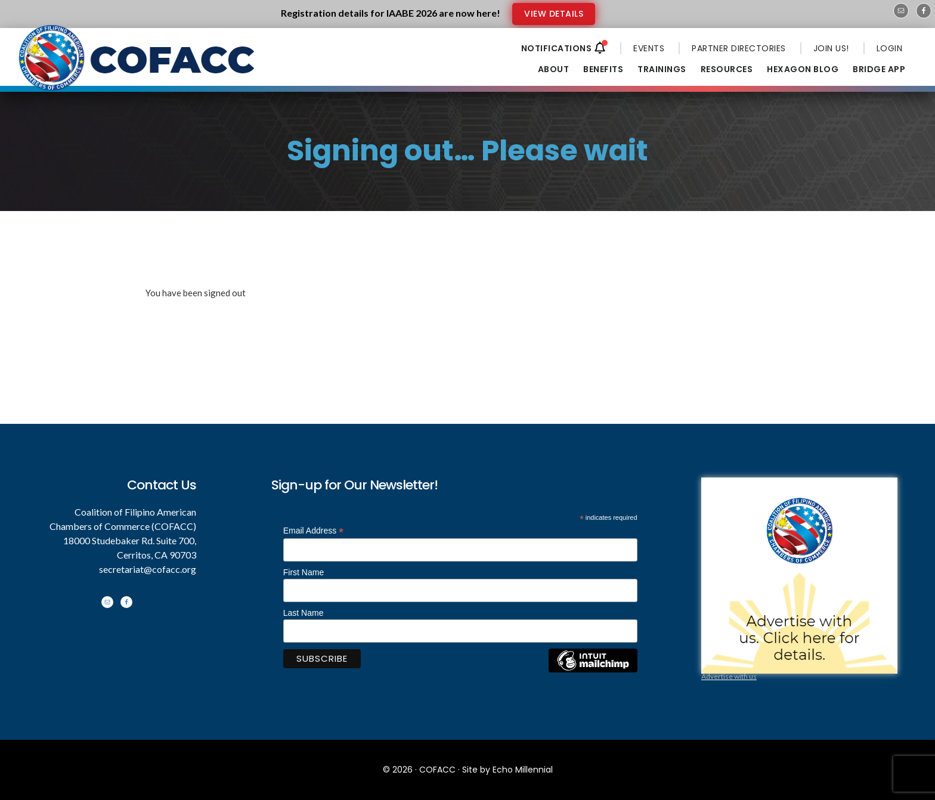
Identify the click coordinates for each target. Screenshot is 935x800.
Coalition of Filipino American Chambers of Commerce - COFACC (137, 66)
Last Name (303, 613)
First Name (303, 572)
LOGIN (890, 48)
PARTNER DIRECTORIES (739, 48)
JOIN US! (831, 48)
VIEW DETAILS (553, 14)
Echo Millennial (523, 770)
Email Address (313, 531)
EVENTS (648, 48)
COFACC (437, 770)
